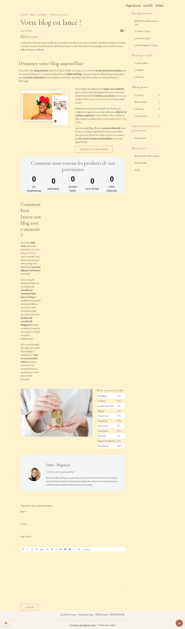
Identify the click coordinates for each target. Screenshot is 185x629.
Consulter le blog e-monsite (94, 149)
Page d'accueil (133, 5)
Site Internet (26, 536)
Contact (159, 5)
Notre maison (148, 103)
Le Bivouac (139, 78)
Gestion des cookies (107, 625)
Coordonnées (140, 165)
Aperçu (86, 549)
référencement (95, 99)
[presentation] (43, 596)
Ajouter (29, 607)
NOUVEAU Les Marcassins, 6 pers (147, 23)
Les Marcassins (141, 64)
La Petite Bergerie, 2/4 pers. (147, 46)
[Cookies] (6, 623)
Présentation (140, 140)
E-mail (23, 523)
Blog (32, 14)
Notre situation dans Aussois (147, 158)
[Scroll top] (179, 623)
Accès (137, 172)
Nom (23, 511)
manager (105, 118)
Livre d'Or (148, 5)
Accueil (24, 14)
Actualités (42, 14)
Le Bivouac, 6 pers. (143, 38)
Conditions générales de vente (83, 625)
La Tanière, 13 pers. (143, 31)
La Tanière (139, 71)
